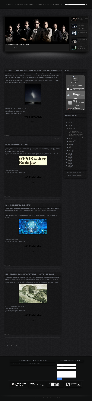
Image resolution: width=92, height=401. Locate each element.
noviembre (71, 128)
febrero (70, 150)
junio (70, 144)
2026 (69, 121)
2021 (69, 155)
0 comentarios (57, 138)
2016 (69, 162)
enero (70, 152)
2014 (69, 165)
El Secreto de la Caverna (41, 397)
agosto (70, 141)
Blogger (80, 175)
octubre (70, 138)
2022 (69, 153)
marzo (70, 149)
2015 (69, 163)
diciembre (71, 127)
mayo (70, 146)
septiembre (71, 140)
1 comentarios (57, 336)
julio (70, 143)
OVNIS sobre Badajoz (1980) (16, 144)
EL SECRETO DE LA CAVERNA (17, 45)
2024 (69, 124)
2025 (69, 122)
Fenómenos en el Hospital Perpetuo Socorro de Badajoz (29, 274)
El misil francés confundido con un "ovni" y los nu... (75, 130)
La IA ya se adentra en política (18, 205)
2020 (69, 156)
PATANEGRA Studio (58, 397)
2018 (69, 159)
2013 (69, 166)
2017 (69, 161)
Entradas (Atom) (15, 345)
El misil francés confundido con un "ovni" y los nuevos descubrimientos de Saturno (32, 70)
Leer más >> (7, 135)
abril (70, 147)
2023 (69, 125)
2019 (69, 158)
